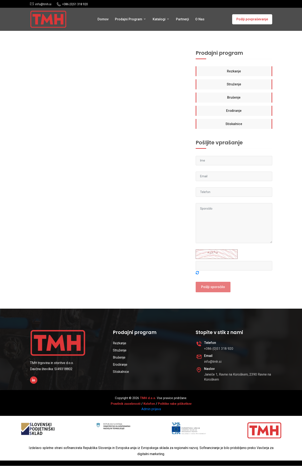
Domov (103, 19)
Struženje (234, 84)
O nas (199, 19)
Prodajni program (130, 19)
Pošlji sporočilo (213, 287)
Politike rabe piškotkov (174, 404)
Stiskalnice (233, 124)
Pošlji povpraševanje (252, 19)
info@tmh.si (43, 4)
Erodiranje (234, 111)
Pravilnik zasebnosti (126, 404)
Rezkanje (234, 71)
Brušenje (234, 98)
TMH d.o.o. (148, 398)
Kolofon (149, 404)
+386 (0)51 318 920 (75, 4)
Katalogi (161, 19)
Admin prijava (151, 409)
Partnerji (182, 19)
